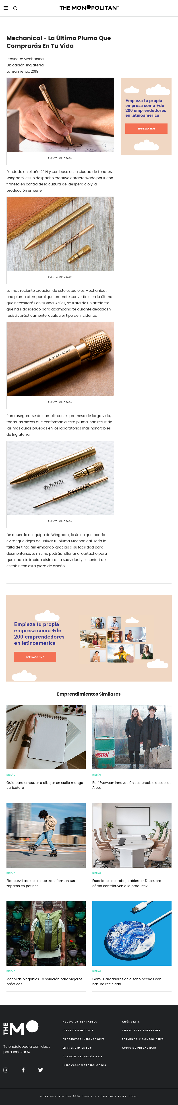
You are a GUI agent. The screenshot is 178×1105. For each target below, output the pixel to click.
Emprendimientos (77, 1048)
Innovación (85, 1065)
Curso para (141, 1030)
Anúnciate (131, 1022)
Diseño (10, 775)
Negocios (80, 1022)
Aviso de (139, 1048)
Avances (83, 1057)
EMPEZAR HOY (146, 128)
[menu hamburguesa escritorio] (5, 8)
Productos (84, 1039)
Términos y (143, 1039)
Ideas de (78, 1030)
